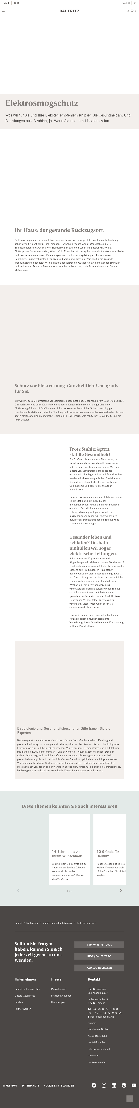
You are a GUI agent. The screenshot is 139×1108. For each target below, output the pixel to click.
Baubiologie (32, 923)
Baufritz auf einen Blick (27, 989)
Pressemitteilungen (61, 995)
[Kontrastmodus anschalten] (134, 3)
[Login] (136, 11)
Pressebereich (58, 989)
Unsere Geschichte (25, 995)
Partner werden (23, 1008)
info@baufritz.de (99, 956)
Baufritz (19, 923)
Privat (6, 3)
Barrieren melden (97, 1062)
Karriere (19, 1002)
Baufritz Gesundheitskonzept (57, 923)
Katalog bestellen (99, 967)
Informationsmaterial (99, 1048)
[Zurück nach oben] (129, 1098)
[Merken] (132, 11)
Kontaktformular (96, 1042)
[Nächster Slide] (120, 890)
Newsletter (93, 1055)
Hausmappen (58, 1002)
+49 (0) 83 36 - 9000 (99, 944)
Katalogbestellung (97, 1035)
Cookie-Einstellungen (59, 1085)
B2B (16, 3)
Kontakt (126, 3)
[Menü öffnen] (3, 11)
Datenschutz (30, 1085)
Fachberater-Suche (98, 1029)
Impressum (10, 1085)
